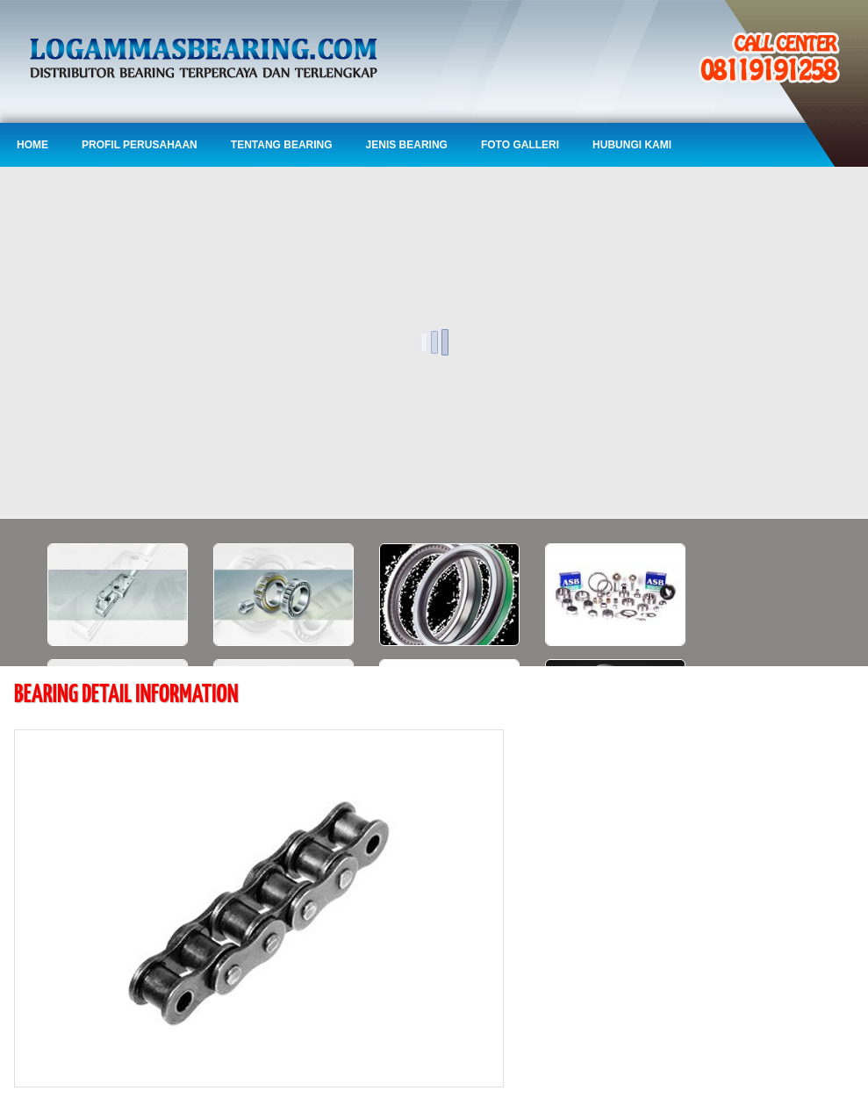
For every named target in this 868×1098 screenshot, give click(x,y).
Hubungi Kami (631, 145)
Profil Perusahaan (139, 145)
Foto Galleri (520, 145)
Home (32, 145)
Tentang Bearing (282, 145)
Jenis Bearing (407, 145)
